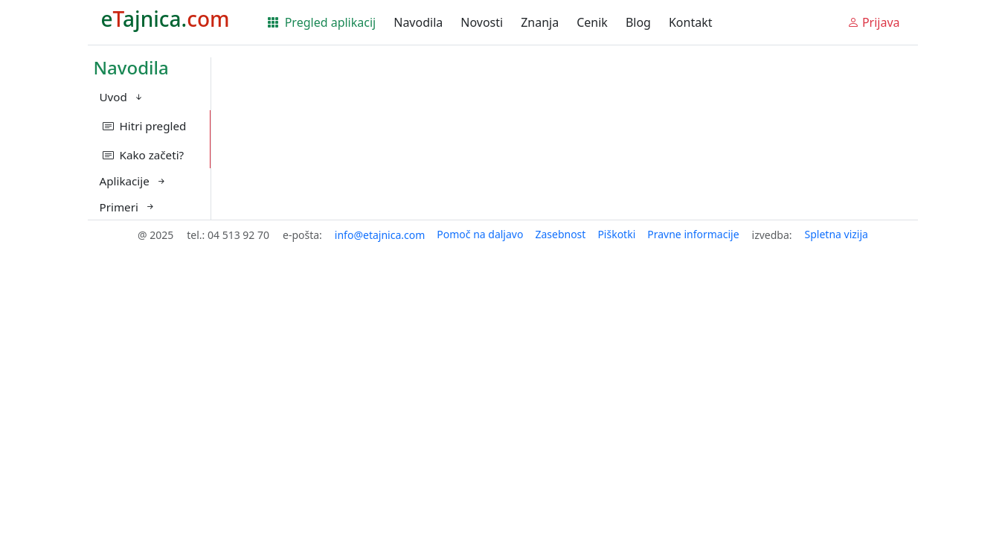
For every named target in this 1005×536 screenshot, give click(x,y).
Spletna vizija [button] (836, 234)
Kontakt (691, 22)
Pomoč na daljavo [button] (480, 234)
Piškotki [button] (616, 234)
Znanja (540, 22)
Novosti (481, 22)
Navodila (418, 22)
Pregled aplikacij (321, 22)
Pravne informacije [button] (693, 234)
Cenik (592, 22)
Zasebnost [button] (560, 234)
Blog (638, 22)
